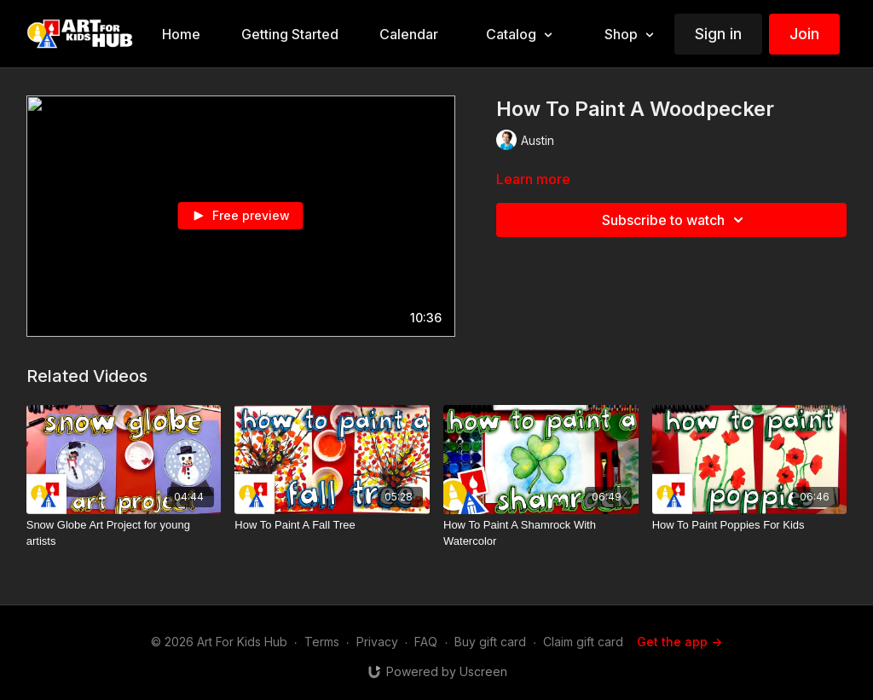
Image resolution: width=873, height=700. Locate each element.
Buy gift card (490, 641)
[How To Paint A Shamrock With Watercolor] (541, 533)
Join (804, 34)
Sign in (718, 34)
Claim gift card (583, 641)
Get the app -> (679, 641)
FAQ (425, 641)
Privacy (377, 641)
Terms (321, 641)
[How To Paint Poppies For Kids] (749, 525)
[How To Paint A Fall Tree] (332, 525)
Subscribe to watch (675, 220)
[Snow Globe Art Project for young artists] (124, 533)
